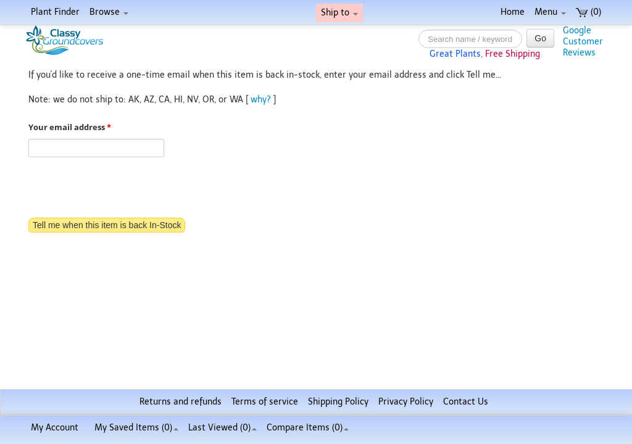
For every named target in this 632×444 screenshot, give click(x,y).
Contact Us (465, 402)
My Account (54, 427)
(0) (588, 12)
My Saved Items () (136, 427)
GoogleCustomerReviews (583, 41)
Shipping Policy (338, 402)
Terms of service (264, 402)
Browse (108, 12)
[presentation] (122, 189)
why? (261, 99)
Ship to (339, 12)
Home (513, 12)
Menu (550, 12)
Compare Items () (308, 427)
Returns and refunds (180, 402)
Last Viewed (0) (222, 427)
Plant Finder (55, 12)
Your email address (69, 127)
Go (540, 38)
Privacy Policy (405, 402)
